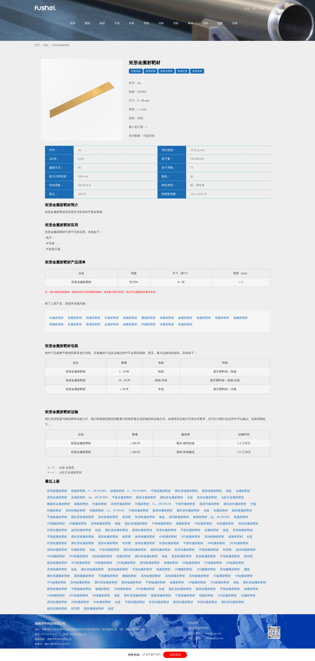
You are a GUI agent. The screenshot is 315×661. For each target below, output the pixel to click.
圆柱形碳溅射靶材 (186, 490)
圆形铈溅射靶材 (163, 510)
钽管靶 (126, 543)
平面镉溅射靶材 (142, 569)
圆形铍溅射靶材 (57, 589)
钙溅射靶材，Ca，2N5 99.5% (153, 504)
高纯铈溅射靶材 (75, 510)
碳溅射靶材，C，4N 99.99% (88, 490)
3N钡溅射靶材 (123, 589)
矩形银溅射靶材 (145, 517)
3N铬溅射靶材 (103, 562)
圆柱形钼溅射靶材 (135, 549)
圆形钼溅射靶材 (161, 549)
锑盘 (117, 595)
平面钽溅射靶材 (193, 543)
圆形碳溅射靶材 (212, 490)
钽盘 (250, 536)
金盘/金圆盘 (66, 467)
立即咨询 (175, 654)
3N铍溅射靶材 (197, 582)
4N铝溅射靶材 (80, 602)
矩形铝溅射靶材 (159, 602)
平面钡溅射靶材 (230, 589)
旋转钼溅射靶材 (246, 549)
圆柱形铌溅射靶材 (82, 536)
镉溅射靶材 (222, 317)
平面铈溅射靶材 (138, 510)
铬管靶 (248, 556)
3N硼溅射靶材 (183, 569)
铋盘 (111, 608)
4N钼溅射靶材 (56, 556)
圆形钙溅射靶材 (209, 504)
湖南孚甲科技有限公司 (59, 639)
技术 (261, 8)
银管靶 (126, 517)
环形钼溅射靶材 (109, 549)
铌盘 (226, 530)
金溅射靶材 (112, 324)
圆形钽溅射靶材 (108, 543)
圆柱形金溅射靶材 (171, 497)
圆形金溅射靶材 (146, 497)
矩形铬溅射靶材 (206, 556)
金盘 (190, 497)
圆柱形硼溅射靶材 (58, 575)
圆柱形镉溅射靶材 (92, 569)
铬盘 (165, 556)
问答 (269, 8)
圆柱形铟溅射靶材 (136, 523)
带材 (146, 23)
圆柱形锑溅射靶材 (135, 595)
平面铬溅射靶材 (230, 556)
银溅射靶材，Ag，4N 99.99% (211, 517)
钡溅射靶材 (167, 317)
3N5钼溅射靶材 (78, 556)
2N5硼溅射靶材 (206, 569)
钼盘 (92, 549)
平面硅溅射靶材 (190, 530)
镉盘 (74, 569)
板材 (102, 23)
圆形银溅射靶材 (242, 510)
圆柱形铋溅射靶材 (105, 582)
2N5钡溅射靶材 (145, 589)
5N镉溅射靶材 (213, 562)
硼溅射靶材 (148, 317)
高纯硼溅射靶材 (230, 569)
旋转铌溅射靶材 (145, 536)
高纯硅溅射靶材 (248, 523)
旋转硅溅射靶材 (81, 530)
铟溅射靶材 (240, 317)
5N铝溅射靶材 (102, 602)
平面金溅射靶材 (122, 497)
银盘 (162, 517)
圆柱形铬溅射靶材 (146, 556)
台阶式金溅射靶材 (70, 472)
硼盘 (247, 569)
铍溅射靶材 (185, 317)
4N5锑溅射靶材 (78, 595)
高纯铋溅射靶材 (80, 582)
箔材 (161, 23)
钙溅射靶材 (148, 324)
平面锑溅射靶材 (185, 595)
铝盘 (118, 602)
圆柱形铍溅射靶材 (254, 582)
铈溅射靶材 (167, 324)
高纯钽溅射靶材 (57, 549)
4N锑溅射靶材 (101, 595)
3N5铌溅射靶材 (190, 536)
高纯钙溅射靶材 (121, 504)
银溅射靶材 (93, 324)
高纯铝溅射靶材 (57, 602)
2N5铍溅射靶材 (219, 582)
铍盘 (236, 582)
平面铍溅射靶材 (81, 589)
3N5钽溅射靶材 (239, 543)
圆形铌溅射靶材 (108, 536)
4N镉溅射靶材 (235, 562)
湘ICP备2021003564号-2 (57, 644)
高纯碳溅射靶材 (57, 490)
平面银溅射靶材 (57, 517)
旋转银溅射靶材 (108, 517)
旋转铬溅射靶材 (57, 562)
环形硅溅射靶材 (57, 530)
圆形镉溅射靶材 (118, 569)
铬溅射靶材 (130, 317)
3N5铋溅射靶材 (56, 582)
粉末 (72, 23)
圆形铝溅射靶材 (183, 602)
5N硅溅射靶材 (203, 523)
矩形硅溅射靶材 (166, 530)
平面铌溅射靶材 (57, 536)
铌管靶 (126, 536)
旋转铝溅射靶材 (57, 608)
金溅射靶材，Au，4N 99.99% (89, 497)
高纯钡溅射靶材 (151, 575)
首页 (247, 8)
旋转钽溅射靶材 (145, 543)
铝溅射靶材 (56, 317)
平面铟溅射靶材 (162, 523)
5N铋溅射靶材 (222, 575)
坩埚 (234, 23)
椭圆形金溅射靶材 (58, 504)
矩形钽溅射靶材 (169, 543)
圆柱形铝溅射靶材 (232, 602)
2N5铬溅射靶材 (126, 562)
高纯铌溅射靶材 (214, 536)
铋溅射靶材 (204, 317)
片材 (117, 23)
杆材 (131, 23)
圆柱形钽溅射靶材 (82, 543)
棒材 (190, 23)
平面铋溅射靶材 (156, 582)
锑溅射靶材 (56, 324)
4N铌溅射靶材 (168, 536)
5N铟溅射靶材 (56, 523)
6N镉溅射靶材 (191, 562)
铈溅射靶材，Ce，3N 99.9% (107, 510)
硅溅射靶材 (75, 324)
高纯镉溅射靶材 (57, 569)
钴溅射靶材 (185, 324)
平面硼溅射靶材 (108, 575)
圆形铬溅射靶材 (182, 556)
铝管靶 (75, 608)
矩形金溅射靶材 (207, 497)
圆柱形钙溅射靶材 (235, 504)
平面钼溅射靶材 (209, 549)
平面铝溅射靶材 (135, 602)
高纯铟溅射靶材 (101, 523)
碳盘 (229, 490)
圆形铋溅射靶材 (132, 582)
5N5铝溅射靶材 (227, 595)
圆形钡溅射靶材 (206, 589)
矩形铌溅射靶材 (243, 530)
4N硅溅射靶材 (225, 523)
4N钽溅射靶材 (216, 543)
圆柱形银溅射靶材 (82, 517)
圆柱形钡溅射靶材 (180, 589)
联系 (276, 8)
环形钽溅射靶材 (57, 543)
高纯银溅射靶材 (179, 517)
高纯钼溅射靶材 (102, 556)
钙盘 (253, 504)
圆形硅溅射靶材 (142, 530)
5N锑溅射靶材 (56, 595)
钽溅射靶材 (112, 317)
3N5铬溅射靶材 (80, 562)
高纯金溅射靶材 (57, 497)
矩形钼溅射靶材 (185, 549)
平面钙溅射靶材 (185, 504)
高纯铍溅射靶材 (199, 575)
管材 (176, 23)
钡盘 (162, 589)
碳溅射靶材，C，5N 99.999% (128, 490)
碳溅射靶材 (130, 324)
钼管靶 (227, 549)
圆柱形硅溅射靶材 (116, 530)
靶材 (220, 23)
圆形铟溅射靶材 (94, 608)
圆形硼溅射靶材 (84, 575)
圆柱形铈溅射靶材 (188, 510)
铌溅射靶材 (93, 317)
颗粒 (87, 23)
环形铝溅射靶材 (207, 602)
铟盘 (118, 523)
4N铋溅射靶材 (244, 575)
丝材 (205, 23)
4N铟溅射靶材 (78, 523)
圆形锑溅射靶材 (161, 595)
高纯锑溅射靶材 (175, 575)
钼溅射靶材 (75, 317)
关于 (254, 8)
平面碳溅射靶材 (161, 490)
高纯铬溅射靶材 (150, 562)
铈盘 (206, 510)
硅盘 (98, 530)
